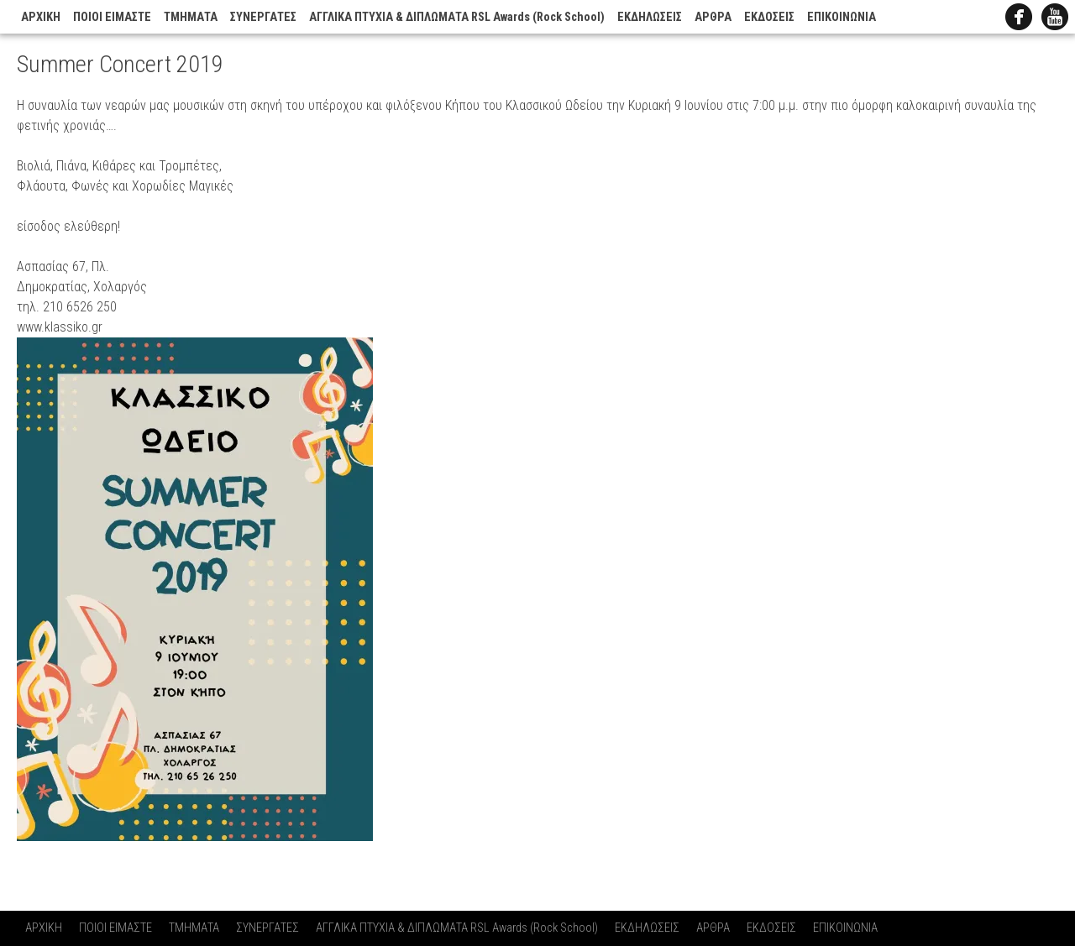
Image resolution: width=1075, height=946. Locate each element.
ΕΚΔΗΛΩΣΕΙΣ (649, 17)
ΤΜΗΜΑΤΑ (191, 17)
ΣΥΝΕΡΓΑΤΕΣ (263, 17)
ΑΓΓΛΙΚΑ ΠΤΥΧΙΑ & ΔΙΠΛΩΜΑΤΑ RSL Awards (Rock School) (457, 17)
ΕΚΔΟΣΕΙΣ (769, 17)
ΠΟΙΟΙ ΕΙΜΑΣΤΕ (112, 17)
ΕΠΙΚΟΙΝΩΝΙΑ (841, 17)
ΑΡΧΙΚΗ (40, 17)
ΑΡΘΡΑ (713, 17)
